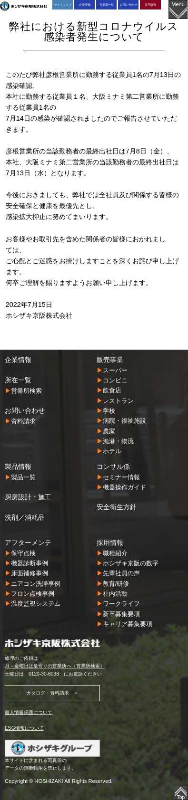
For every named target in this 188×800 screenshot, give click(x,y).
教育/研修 (116, 583)
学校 (109, 410)
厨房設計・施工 (28, 497)
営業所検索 (26, 390)
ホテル (112, 451)
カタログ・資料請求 (47, 692)
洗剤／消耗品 (25, 517)
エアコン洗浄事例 (35, 583)
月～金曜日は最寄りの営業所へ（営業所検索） (55, 665)
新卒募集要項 (121, 614)
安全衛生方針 (117, 507)
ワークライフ (121, 603)
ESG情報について (24, 728)
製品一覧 (23, 477)
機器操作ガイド (124, 487)
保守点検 (23, 553)
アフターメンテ (28, 542)
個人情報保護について (28, 712)
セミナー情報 (121, 477)
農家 (109, 431)
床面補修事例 (29, 573)
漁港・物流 (118, 441)
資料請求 (23, 421)
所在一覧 (18, 380)
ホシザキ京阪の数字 (130, 563)
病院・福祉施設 (124, 420)
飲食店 (112, 390)
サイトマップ (62, 4)
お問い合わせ (128, 4)
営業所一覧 (106, 4)
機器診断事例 (29, 563)
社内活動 (115, 593)
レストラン (118, 400)
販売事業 (110, 359)
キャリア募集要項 (127, 624)
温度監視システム (35, 603)
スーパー (115, 370)
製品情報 (18, 466)
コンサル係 (113, 466)
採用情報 (150, 4)
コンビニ (115, 380)
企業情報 (84, 4)
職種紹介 (115, 553)
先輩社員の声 (121, 573)
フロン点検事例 (32, 593)
